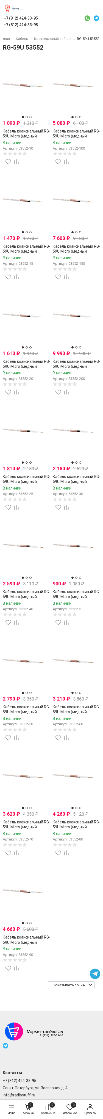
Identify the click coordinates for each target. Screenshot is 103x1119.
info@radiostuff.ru (19, 1095)
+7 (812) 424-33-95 (19, 1081)
